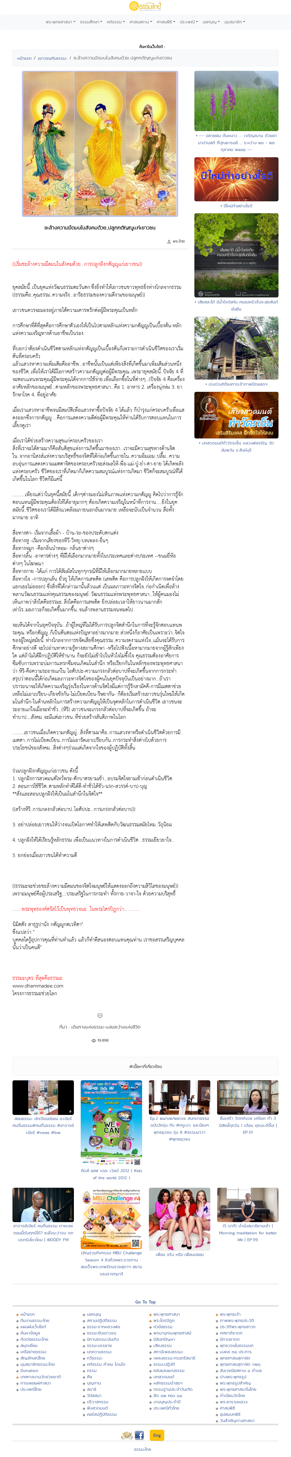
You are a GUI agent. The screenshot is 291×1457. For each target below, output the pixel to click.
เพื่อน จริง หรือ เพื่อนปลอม (180, 1254)
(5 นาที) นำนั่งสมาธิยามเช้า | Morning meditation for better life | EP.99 (248, 1233)
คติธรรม (114, 22)
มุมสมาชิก (233, 22)
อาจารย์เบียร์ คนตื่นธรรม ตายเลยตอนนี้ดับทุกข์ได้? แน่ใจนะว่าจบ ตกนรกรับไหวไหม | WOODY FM (43, 1233)
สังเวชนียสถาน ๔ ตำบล (241, 1370)
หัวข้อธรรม (162, 1327)
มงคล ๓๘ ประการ (236, 1352)
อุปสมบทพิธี (230, 1414)
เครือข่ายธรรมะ (33, 1352)
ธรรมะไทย (142, 1449)
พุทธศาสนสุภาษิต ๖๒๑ (240, 1364)
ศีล (89, 1377)
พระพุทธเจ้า (230, 1314)
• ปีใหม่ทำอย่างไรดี (236, 206)
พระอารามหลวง (234, 1402)
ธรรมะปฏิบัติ (164, 1364)
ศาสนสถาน (139, 22)
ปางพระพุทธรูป (233, 1377)
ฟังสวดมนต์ (97, 1408)
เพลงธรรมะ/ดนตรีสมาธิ (174, 1358)
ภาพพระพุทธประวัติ (237, 1320)
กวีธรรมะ (95, 1358)
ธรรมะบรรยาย (99, 1345)
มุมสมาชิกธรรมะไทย (37, 1364)
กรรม (92, 1370)
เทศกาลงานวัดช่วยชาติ (40, 1377)
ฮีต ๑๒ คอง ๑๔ (167, 1395)
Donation (29, 1370)
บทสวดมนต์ (163, 1377)
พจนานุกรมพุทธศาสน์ (172, 1333)
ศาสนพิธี (164, 22)
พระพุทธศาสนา (59, 22)
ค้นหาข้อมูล (30, 1333)
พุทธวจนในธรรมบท (236, 1345)
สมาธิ (91, 1389)
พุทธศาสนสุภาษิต (235, 1358)
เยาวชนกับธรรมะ (52, 58)
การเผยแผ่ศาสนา (35, 1383)
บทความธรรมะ (99, 1352)
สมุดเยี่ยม (29, 1345)
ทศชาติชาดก (231, 1333)
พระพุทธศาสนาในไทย (238, 1389)
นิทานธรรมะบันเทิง (103, 1339)
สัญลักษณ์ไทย (32, 1358)
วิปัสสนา (94, 1395)
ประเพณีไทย (30, 1389)
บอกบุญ (210, 22)
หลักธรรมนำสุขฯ (167, 1383)
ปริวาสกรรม (97, 1402)
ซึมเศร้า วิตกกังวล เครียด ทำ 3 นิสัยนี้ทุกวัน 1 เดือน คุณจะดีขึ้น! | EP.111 (248, 1125)
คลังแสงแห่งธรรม (168, 1370)
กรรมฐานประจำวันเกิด (173, 1389)
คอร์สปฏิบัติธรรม (102, 1414)
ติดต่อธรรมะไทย (34, 1339)
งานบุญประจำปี (166, 1402)
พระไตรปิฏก (163, 1320)
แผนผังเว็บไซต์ (33, 1327)
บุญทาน (94, 1383)
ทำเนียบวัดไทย (232, 1395)
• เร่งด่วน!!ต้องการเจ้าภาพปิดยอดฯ (236, 384)
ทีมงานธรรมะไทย (34, 1320)
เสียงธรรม (162, 1345)
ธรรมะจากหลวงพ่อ (103, 1327)
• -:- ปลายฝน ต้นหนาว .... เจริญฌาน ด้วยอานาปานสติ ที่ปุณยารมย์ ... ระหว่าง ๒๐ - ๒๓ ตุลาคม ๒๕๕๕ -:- (236, 142)
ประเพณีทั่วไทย (166, 1408)
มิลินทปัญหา (164, 1339)
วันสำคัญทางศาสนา (237, 1420)
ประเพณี (187, 22)
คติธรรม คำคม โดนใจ (106, 1364)
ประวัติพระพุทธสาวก (237, 1327)
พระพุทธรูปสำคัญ (235, 1383)
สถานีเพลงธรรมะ (168, 1352)
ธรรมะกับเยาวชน (101, 1333)
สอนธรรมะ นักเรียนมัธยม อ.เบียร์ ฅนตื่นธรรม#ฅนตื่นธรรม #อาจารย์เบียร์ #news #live (43, 1125)
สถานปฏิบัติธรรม (102, 1320)
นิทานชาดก (230, 1339)
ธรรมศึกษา (89, 22)
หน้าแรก (24, 58)
